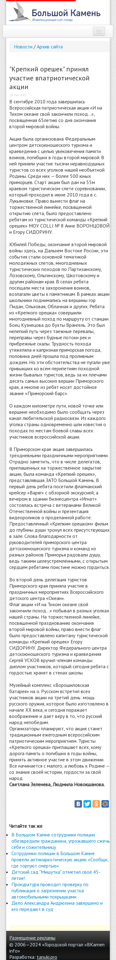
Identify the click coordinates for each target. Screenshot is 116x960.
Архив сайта (50, 46)
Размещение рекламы (32, 938)
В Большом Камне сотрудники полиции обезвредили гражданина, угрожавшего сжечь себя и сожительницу (60, 841)
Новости (23, 46)
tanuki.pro (47, 957)
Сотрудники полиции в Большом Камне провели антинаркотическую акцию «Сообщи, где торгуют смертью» (59, 859)
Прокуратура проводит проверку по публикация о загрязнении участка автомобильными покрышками (49, 890)
